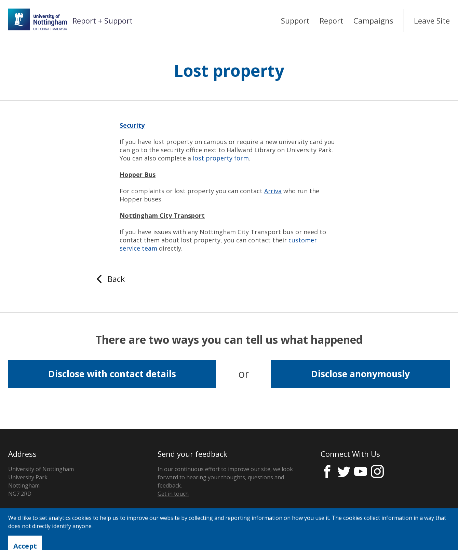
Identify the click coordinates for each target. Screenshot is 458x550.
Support (295, 20)
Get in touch (173, 493)
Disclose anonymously (360, 374)
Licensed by (411, 534)
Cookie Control (74, 534)
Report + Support (102, 20)
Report (331, 20)
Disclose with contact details (112, 374)
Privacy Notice (26, 534)
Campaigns (373, 20)
